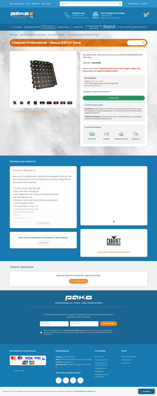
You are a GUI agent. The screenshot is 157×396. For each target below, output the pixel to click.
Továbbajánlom (18, 112)
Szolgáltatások (17, 4)
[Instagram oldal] (73, 380)
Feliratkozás (108, 323)
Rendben (146, 391)
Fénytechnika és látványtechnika (33, 35)
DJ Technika (17, 27)
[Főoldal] (22, 18)
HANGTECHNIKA (63, 27)
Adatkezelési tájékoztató (74, 330)
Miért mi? (36, 4)
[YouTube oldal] (66, 380)
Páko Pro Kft (19, 371)
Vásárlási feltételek (128, 357)
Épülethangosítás (101, 360)
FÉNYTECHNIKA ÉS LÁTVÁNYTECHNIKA (48, 27)
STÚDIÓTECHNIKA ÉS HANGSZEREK (93, 27)
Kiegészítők (99, 371)
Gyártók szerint (124, 27)
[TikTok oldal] (80, 380)
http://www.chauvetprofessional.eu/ (114, 252)
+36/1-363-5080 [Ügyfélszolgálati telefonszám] (69, 357)
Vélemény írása (78, 281)
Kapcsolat (46, 4)
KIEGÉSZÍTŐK (78, 27)
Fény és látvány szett (56, 35)
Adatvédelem (126, 360)
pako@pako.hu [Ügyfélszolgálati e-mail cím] (68, 362)
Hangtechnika (100, 368)
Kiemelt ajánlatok (139, 27)
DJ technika (99, 357)
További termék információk (96, 91)
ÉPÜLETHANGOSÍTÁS (32, 27)
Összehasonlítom (38, 112)
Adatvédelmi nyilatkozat (84, 391)
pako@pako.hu (95, 85)
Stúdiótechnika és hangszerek (102, 376)
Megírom (43, 243)
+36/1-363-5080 (97, 81)
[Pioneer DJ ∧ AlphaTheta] (109, 27)
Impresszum (126, 363)
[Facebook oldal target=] (59, 380)
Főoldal (14, 35)
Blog (28, 4)
